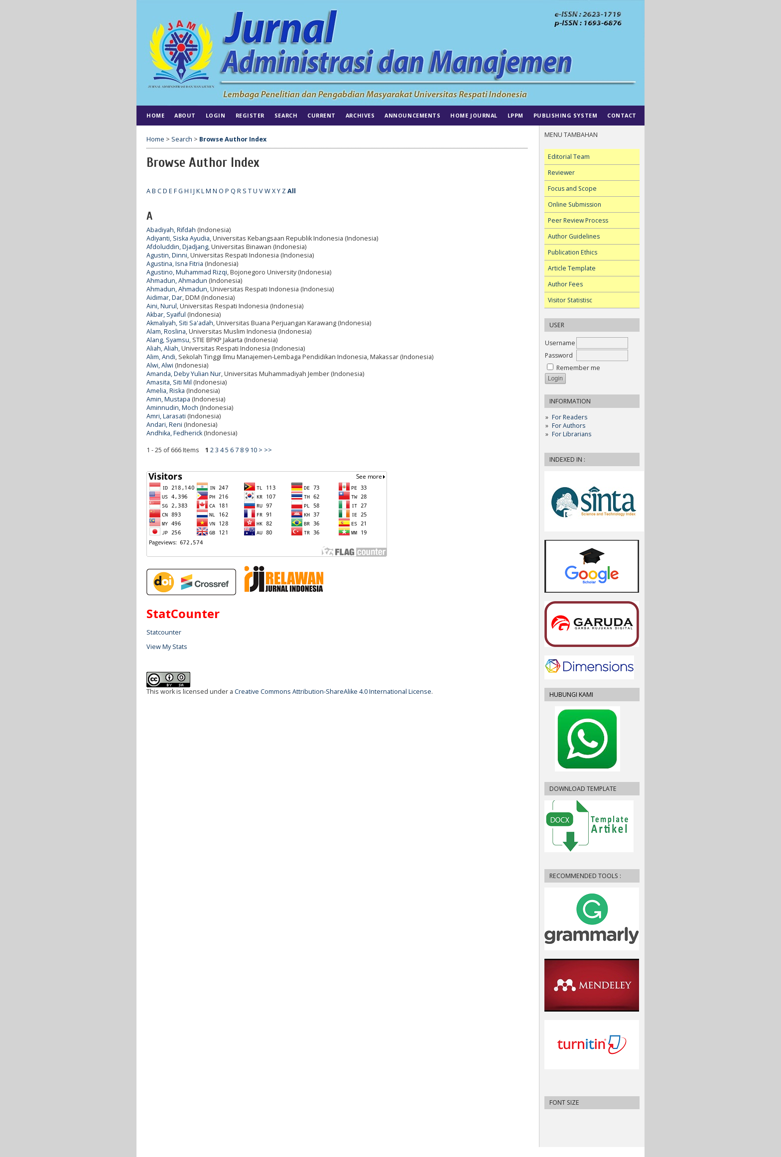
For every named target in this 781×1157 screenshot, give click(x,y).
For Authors (568, 425)
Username (560, 343)
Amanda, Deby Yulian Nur (183, 374)
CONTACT (622, 115)
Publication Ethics (572, 252)
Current (321, 115)
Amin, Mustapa (168, 399)
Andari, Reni (164, 424)
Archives (360, 115)
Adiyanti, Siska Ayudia (178, 238)
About (185, 115)
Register (250, 115)
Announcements (412, 115)
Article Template (572, 268)
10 (253, 450)
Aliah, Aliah (162, 348)
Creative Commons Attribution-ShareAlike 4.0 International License (333, 691)
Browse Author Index (232, 139)
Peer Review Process (578, 220)
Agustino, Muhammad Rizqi (186, 272)
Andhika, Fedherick (174, 433)
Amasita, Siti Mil (169, 382)
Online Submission (574, 204)
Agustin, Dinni (166, 255)
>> (268, 450)
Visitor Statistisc (570, 300)
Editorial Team (569, 156)
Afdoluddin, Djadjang (177, 247)
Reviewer (561, 172)
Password (559, 355)
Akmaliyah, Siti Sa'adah (179, 323)
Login (216, 115)
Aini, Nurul (161, 306)
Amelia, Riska (165, 390)
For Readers (569, 417)
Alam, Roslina (166, 331)
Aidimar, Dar (164, 297)
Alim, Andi (160, 357)
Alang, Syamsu (167, 340)
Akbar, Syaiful (166, 314)
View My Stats (166, 647)
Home (155, 115)
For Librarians (571, 434)
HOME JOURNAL (473, 115)
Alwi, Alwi (159, 365)
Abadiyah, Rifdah (171, 230)
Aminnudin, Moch (172, 407)
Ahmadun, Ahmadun (176, 280)
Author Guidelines (574, 236)
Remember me (578, 368)
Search (285, 115)
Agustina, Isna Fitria (174, 263)
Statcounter (163, 632)
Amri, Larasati (166, 416)
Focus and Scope (572, 188)
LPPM (515, 115)
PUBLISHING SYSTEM (565, 115)
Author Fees (565, 284)
